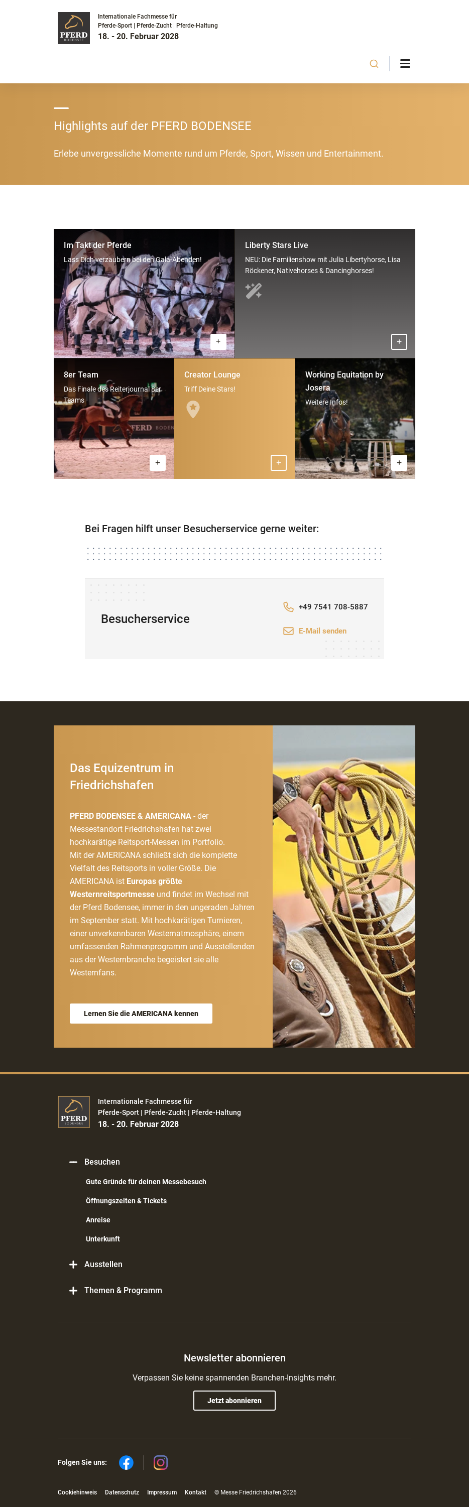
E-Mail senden (322, 631)
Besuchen (94, 1162)
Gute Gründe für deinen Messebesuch (146, 1182)
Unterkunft (103, 1239)
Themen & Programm (115, 1290)
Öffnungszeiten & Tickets (126, 1201)
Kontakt (195, 1492)
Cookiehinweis (77, 1492)
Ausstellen (95, 1264)
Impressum (162, 1492)
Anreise (98, 1220)
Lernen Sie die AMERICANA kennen (141, 1014)
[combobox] (374, 64)
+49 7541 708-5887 (333, 606)
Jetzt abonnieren (234, 1401)
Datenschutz (122, 1492)
